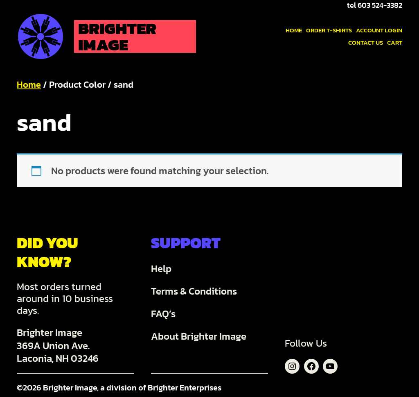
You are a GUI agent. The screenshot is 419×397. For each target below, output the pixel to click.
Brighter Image (117, 36)
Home (29, 84)
